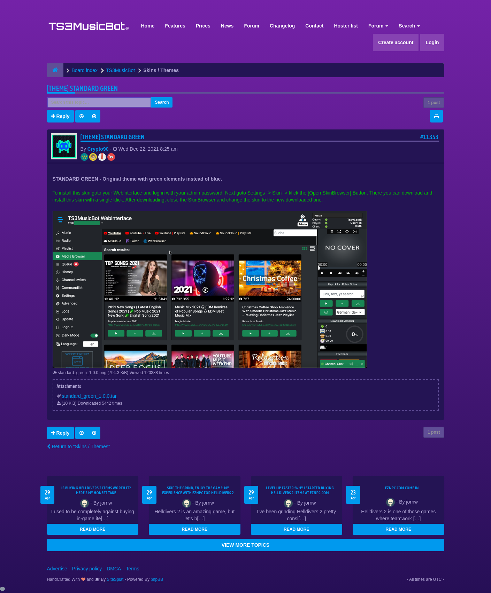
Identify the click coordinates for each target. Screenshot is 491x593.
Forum (251, 26)
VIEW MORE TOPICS (245, 545)
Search (409, 26)
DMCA (114, 568)
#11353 (429, 137)
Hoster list (346, 26)
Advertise (57, 568)
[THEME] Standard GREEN (82, 88)
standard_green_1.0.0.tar (89, 396)
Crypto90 (98, 149)
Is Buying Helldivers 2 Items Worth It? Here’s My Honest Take (96, 490)
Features (175, 26)
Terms (132, 568)
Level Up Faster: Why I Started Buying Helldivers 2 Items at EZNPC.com (300, 490)
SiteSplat (114, 579)
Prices (203, 26)
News (227, 26)
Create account (395, 42)
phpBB (157, 579)
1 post (434, 102)
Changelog (282, 26)
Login (432, 42)
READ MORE (92, 529)
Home (148, 26)
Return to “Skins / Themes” (78, 446)
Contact (314, 26)
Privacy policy (87, 568)
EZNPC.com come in (402, 487)
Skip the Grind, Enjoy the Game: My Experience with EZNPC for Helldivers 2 (198, 490)
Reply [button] (60, 116)
